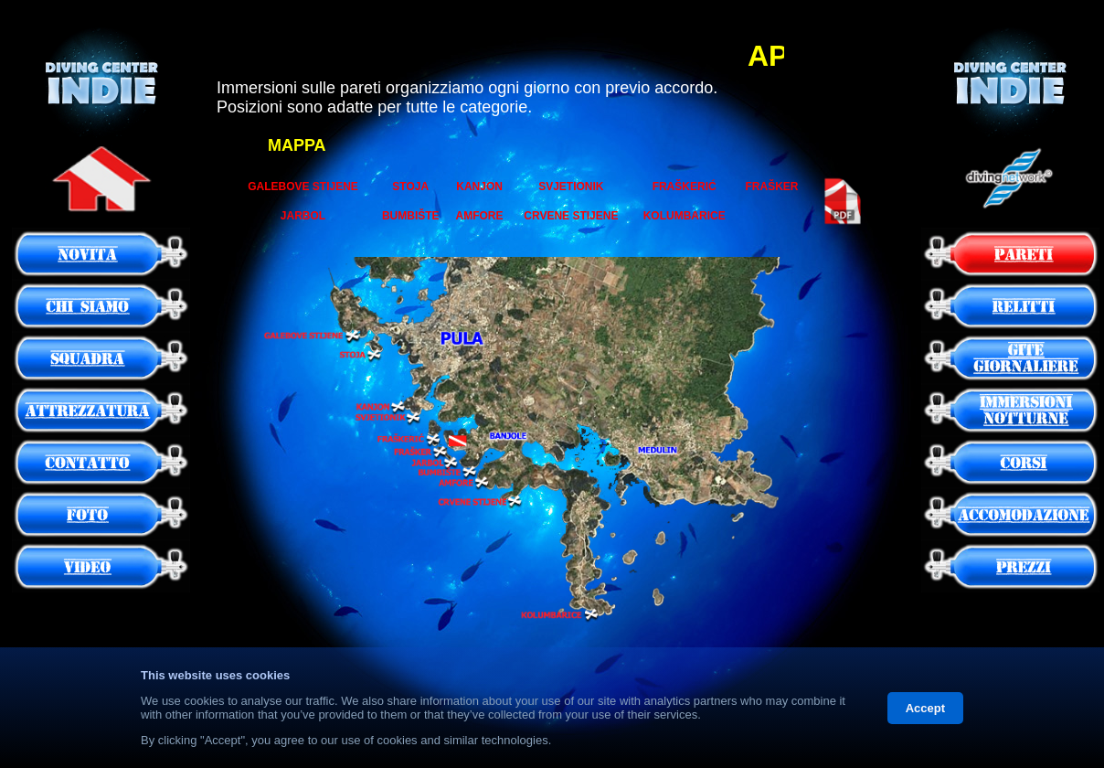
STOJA (410, 186)
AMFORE (480, 215)
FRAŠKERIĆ (685, 186)
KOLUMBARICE (684, 215)
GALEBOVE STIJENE (303, 186)
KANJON (479, 186)
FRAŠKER (772, 186)
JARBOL (303, 215)
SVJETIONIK (570, 186)
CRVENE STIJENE (571, 215)
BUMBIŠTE (411, 215)
